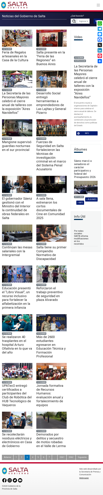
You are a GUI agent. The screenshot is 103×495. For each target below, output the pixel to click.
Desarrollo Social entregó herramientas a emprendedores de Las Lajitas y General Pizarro (51, 103)
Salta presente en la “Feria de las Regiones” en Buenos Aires (50, 58)
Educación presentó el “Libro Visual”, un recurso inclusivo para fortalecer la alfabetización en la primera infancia (16, 297)
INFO (83, 133)
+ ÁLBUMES (91, 199)
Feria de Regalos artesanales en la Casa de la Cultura (15, 56)
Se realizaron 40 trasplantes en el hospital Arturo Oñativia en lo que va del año (17, 344)
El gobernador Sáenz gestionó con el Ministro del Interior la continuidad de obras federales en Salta (17, 208)
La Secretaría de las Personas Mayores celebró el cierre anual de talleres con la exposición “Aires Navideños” (17, 103)
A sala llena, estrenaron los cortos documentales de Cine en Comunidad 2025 (50, 208)
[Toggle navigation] (98, 5)
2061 (62, 457)
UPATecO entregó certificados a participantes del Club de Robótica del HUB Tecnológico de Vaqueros (17, 395)
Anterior (7, 457)
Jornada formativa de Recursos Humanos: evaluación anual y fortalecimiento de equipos (49, 395)
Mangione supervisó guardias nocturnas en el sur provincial (16, 146)
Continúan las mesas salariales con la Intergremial (17, 251)
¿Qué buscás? (77, 16)
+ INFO (80, 203)
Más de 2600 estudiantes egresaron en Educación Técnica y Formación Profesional (51, 346)
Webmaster (84, 478)
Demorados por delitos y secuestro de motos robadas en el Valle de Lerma (51, 440)
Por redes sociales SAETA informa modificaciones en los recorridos (81, 237)
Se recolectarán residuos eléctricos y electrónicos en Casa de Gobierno (17, 440)
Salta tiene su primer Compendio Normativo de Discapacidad (51, 253)
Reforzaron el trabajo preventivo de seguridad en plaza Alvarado (49, 294)
